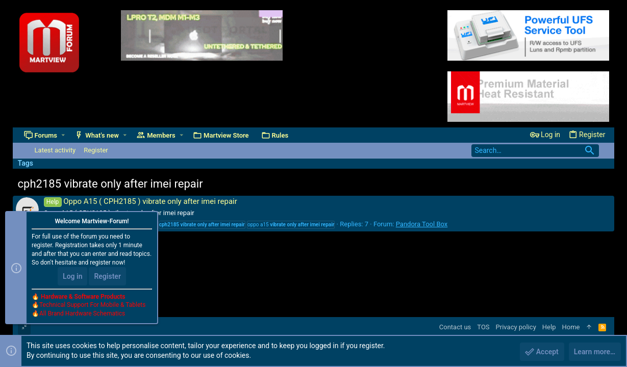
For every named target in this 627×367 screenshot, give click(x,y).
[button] (63, 135)
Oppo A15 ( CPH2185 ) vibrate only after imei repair (140, 201)
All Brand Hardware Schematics (82, 314)
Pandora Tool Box (422, 224)
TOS (483, 327)
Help (549, 327)
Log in (72, 276)
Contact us (455, 327)
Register (107, 276)
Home (571, 327)
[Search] (535, 150)
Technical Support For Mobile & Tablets (92, 305)
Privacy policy (516, 327)
